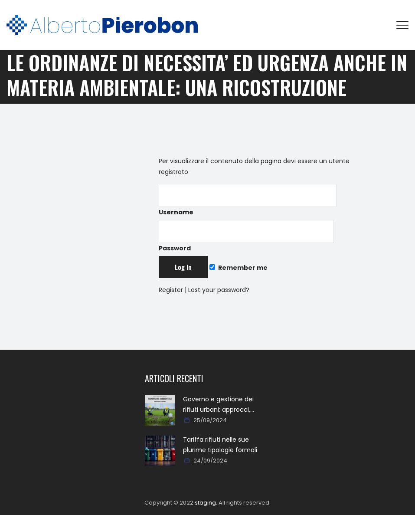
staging (205, 503)
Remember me (238, 267)
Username (248, 200)
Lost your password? (218, 289)
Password (246, 236)
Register (171, 289)
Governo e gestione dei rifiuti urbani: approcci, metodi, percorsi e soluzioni (224, 405)
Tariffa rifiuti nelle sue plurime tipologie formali (220, 444)
